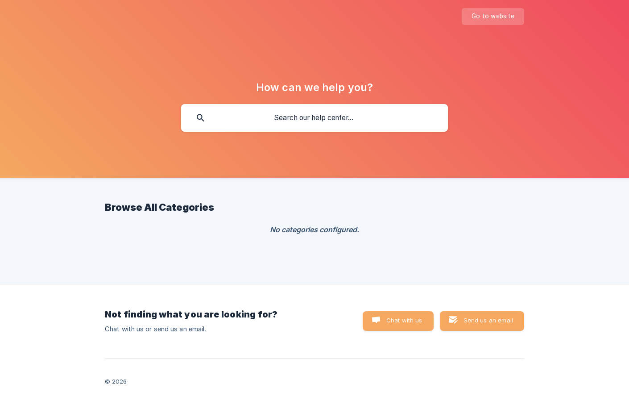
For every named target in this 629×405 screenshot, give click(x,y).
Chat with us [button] (404, 320)
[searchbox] (314, 118)
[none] (493, 16)
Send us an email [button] (488, 320)
